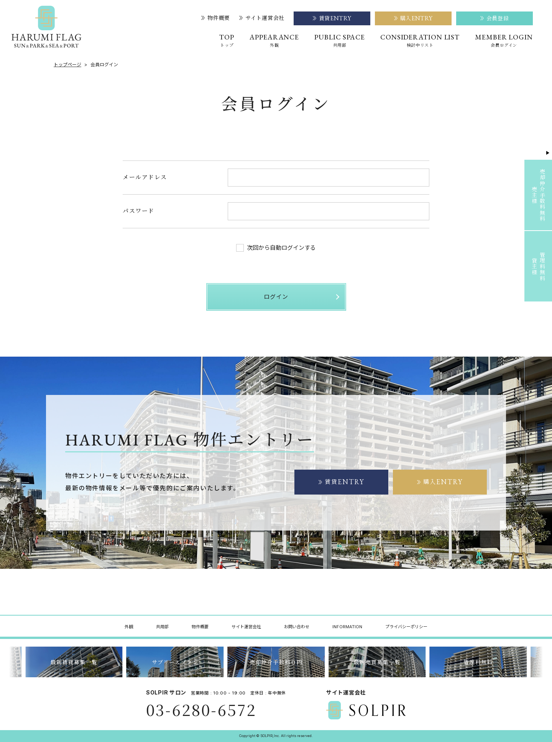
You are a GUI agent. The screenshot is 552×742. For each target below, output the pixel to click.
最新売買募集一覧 (377, 662)
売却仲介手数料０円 (276, 662)
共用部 (162, 626)
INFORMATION (347, 626)
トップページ (67, 64)
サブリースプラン (175, 662)
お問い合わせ (296, 626)
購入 (440, 481)
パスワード (138, 210)
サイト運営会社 (261, 18)
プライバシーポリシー (406, 626)
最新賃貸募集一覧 (73, 662)
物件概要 (215, 18)
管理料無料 (478, 662)
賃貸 (342, 481)
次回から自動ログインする (276, 248)
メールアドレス (145, 177)
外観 (129, 626)
